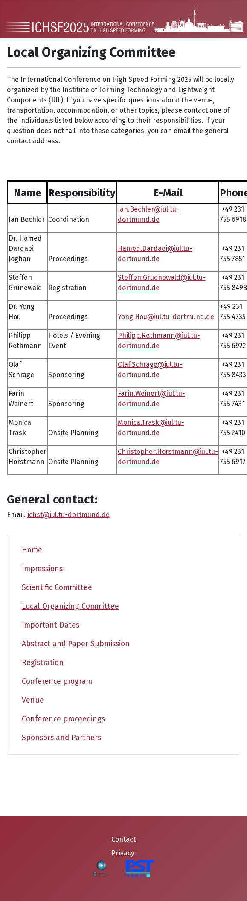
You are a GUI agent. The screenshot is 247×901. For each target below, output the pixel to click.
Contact (123, 839)
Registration (43, 662)
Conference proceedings (63, 719)
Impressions (42, 568)
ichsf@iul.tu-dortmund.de (68, 515)
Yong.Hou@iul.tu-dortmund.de (166, 317)
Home (32, 550)
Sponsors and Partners (61, 737)
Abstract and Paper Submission (76, 643)
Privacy (122, 853)
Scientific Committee (57, 587)
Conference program (57, 681)
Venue (33, 700)
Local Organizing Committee (70, 606)
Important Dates (50, 625)
